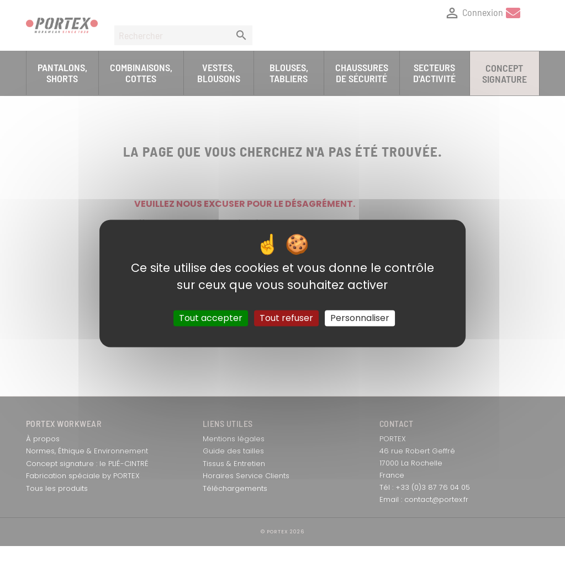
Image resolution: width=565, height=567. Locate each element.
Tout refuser (286, 318)
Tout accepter (210, 318)
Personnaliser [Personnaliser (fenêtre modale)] (359, 318)
